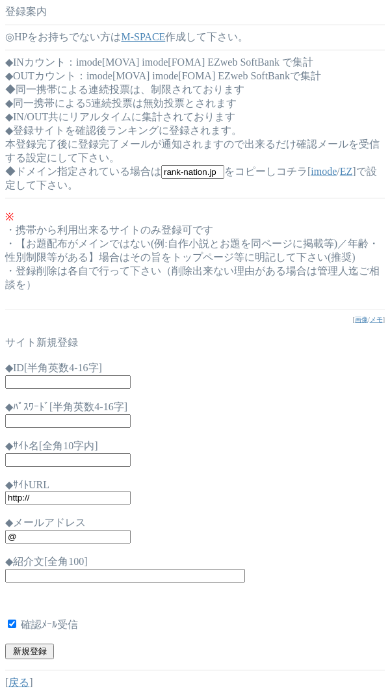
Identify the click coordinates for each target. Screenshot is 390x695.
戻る (18, 682)
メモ (376, 319)
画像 (361, 319)
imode (324, 171)
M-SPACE (143, 36)
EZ (346, 171)
